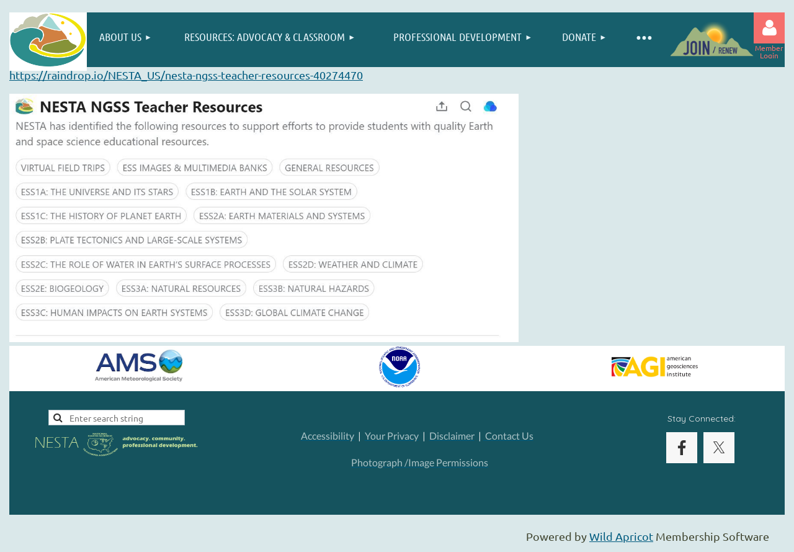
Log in (769, 27)
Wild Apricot (621, 536)
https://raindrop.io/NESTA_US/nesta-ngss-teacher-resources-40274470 (186, 74)
